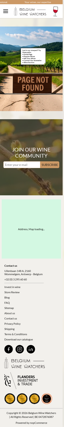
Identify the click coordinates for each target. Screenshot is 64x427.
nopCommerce (38, 422)
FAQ (7, 302)
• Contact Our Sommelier (32, 60)
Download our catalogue (18, 339)
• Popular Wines (28, 56)
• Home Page (27, 54)
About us (9, 313)
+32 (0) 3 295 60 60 (15, 279)
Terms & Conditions (15, 334)
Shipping (9, 328)
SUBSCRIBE (50, 165)
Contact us (10, 318)
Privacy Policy (12, 323)
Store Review (12, 292)
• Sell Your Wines (29, 58)
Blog (7, 297)
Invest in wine (12, 286)
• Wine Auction (28, 62)
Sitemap (9, 307)
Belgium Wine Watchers (42, 412)
